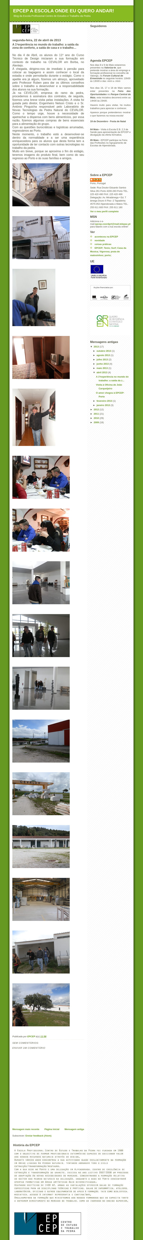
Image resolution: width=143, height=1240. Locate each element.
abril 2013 (102, 372)
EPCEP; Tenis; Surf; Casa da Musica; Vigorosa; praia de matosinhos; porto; (108, 252)
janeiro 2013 (104, 405)
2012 (97, 409)
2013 (97, 346)
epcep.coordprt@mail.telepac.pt (112, 224)
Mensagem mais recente (25, 1129)
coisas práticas (103, 244)
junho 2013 (103, 363)
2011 (97, 413)
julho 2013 (103, 359)
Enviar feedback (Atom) (38, 1135)
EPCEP (98, 179)
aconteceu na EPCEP (106, 236)
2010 (97, 418)
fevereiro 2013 (105, 401)
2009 (97, 422)
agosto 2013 (104, 355)
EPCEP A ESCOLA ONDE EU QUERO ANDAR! (63, 10)
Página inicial (51, 1129)
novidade (100, 240)
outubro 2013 (104, 351)
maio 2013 (103, 368)
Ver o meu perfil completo (104, 211)
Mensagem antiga (74, 1129)
